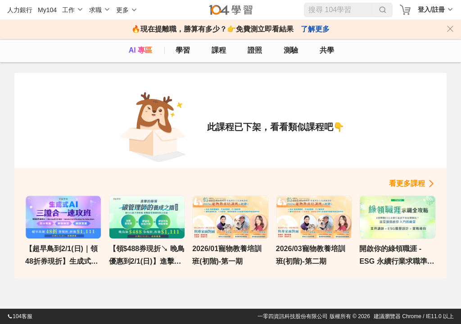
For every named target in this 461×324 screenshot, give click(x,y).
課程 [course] (219, 50)
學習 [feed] (183, 50)
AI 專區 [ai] (140, 50)
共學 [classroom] (327, 50)
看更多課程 (407, 183)
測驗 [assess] (291, 50)
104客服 (19, 316)
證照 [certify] (255, 50)
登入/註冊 (431, 9)
